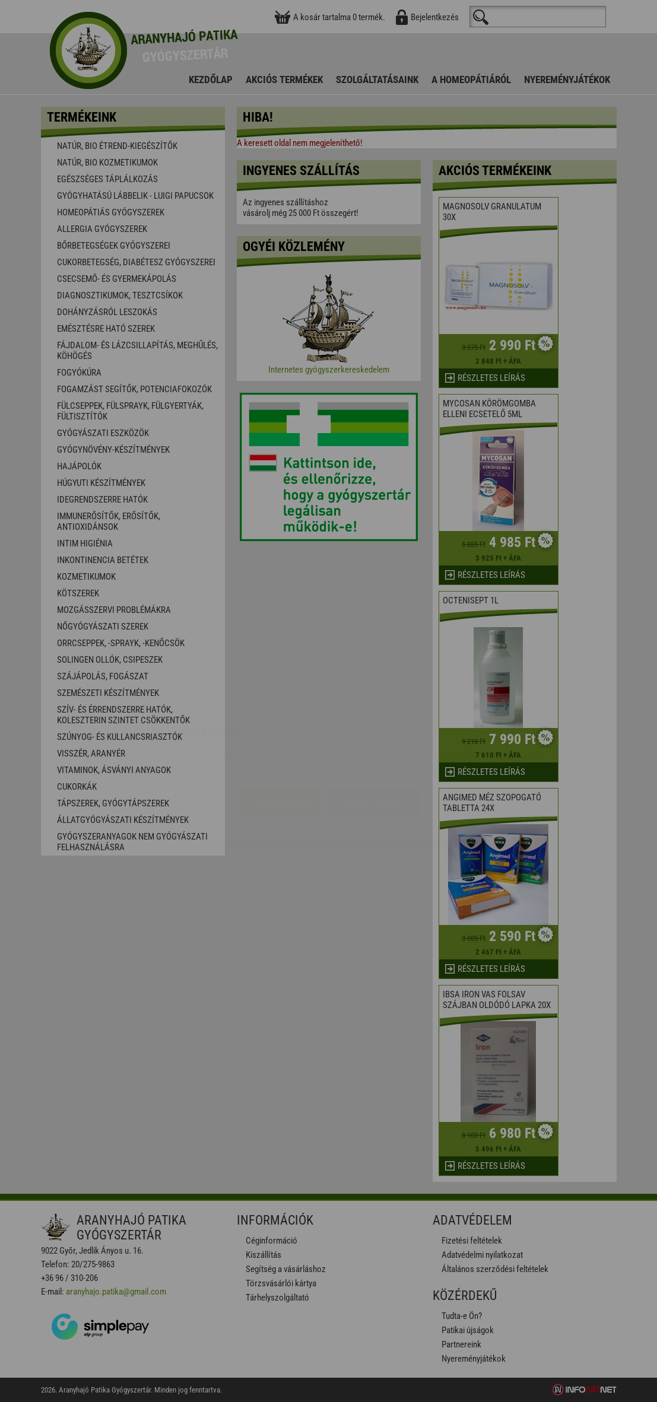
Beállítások (373, 732)
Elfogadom (281, 732)
